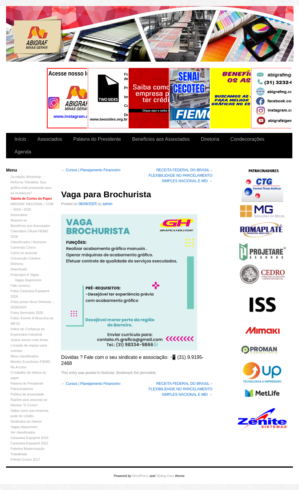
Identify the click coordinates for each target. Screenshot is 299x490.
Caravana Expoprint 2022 (29, 443)
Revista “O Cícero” (24, 405)
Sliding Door (165, 476)
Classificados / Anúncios (29, 242)
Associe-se (19, 220)
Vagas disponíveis (28, 280)
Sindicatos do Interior (26, 421)
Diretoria (210, 139)
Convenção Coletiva (25, 258)
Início (20, 139)
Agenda (23, 151)
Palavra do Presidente (97, 139)
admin (108, 204)
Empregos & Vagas (25, 274)
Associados (49, 139)
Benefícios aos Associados (161, 139)
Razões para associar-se (29, 399)
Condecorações (247, 139)
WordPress (140, 476)
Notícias (107, 373)
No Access (18, 367)
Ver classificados (23, 432)
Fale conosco (20, 285)
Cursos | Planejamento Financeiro (90, 170)
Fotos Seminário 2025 (27, 312)
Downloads (19, 269)
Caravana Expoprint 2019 (29, 438)
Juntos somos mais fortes (29, 340)
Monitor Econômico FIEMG (31, 361)
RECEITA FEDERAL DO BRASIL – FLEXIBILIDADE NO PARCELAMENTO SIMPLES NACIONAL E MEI (180, 175)
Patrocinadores (22, 389)
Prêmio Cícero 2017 (25, 459)
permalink (148, 373)
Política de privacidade (27, 394)
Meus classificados (24, 356)
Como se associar (24, 253)
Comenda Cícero (23, 247)
